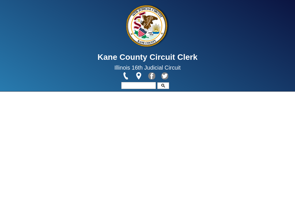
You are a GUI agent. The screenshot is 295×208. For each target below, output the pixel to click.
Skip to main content (22, 3)
